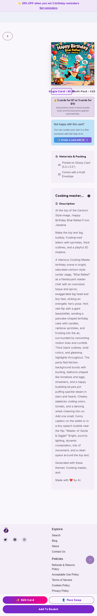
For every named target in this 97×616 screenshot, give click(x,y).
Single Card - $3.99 (61, 91)
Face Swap (71, 600)
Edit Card (25, 600)
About (55, 546)
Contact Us (58, 551)
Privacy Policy (60, 590)
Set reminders (49, 8)
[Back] (8, 36)
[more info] (89, 196)
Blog (54, 540)
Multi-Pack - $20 (83, 91)
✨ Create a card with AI (72, 140)
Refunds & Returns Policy (63, 567)
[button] (72, 63)
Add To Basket (48, 609)
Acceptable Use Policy (65, 574)
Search (56, 535)
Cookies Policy (61, 585)
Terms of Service (62, 580)
